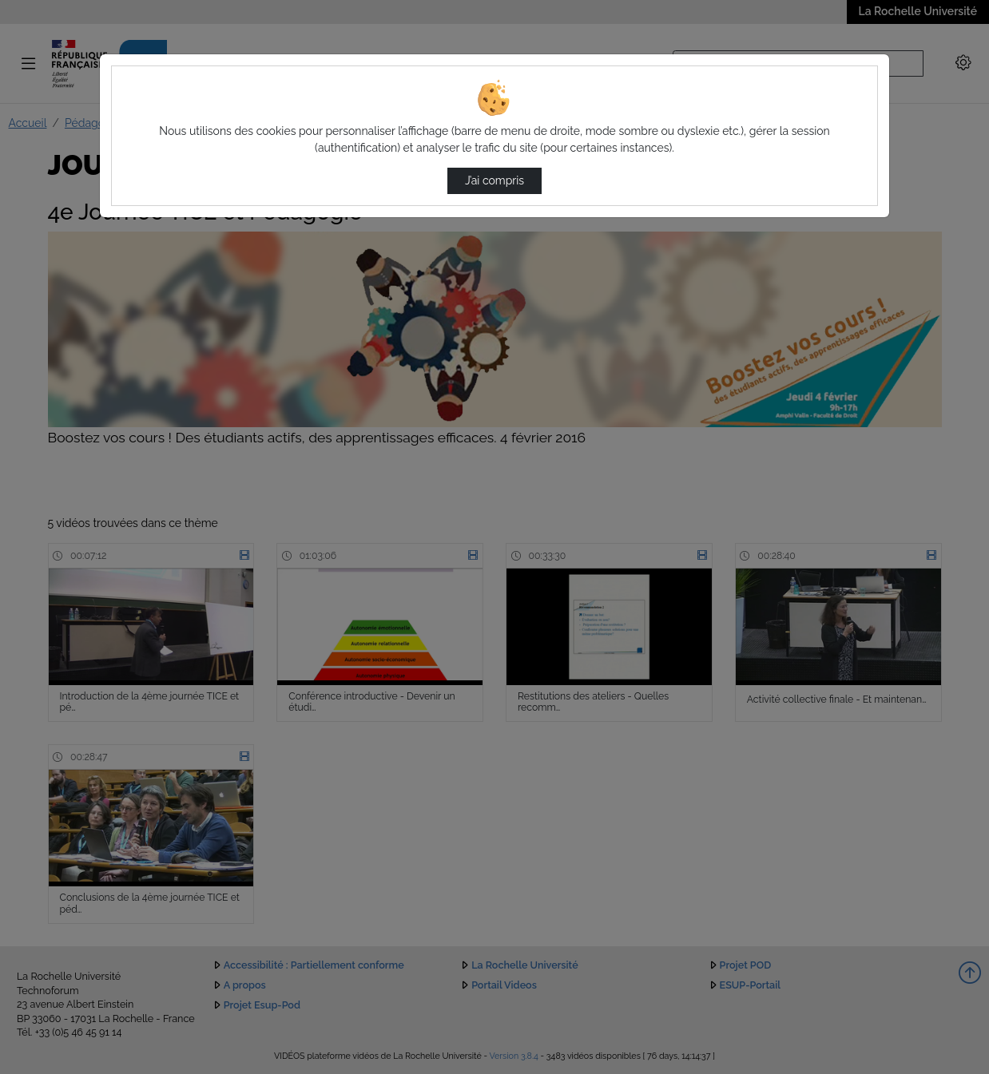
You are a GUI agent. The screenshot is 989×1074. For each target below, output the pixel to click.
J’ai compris (494, 180)
